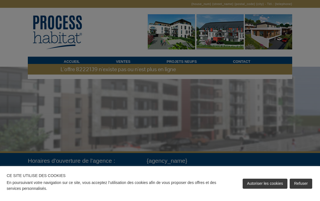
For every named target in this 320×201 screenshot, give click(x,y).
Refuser (301, 183)
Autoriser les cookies (265, 183)
